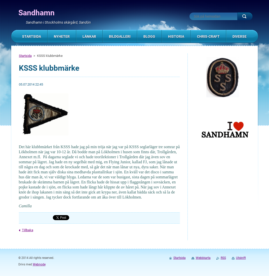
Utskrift (241, 258)
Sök (244, 16)
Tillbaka (27, 230)
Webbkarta (203, 258)
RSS (223, 258)
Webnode (39, 264)
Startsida (25, 56)
